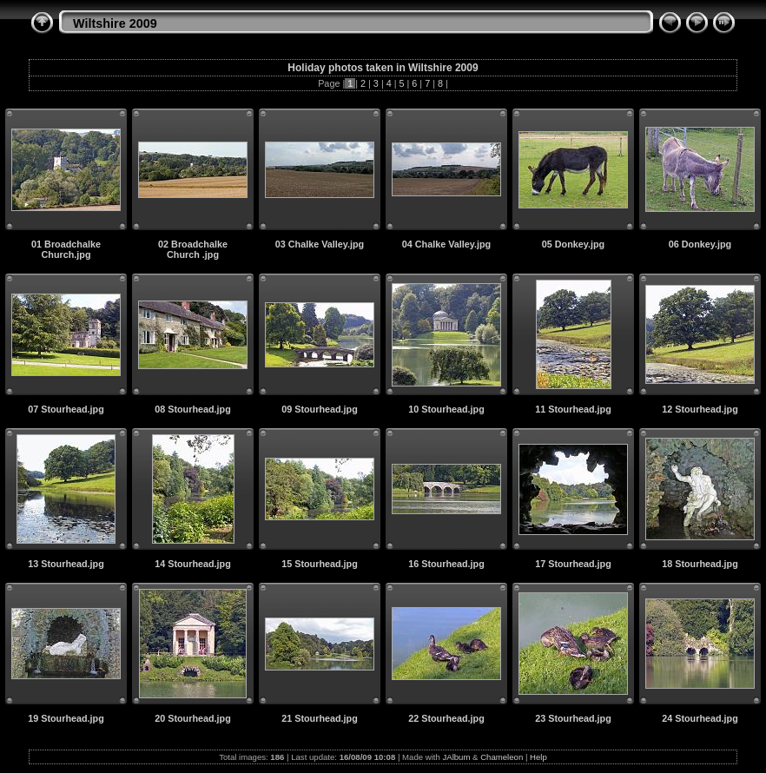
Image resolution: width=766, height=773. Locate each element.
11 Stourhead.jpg (573, 409)
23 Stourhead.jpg (573, 718)
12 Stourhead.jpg (700, 409)
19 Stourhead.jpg (66, 718)
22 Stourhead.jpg (446, 718)
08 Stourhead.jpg (193, 409)
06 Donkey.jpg (700, 244)
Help (538, 757)
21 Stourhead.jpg (319, 718)
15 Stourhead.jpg (319, 563)
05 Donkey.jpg (573, 244)
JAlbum (456, 757)
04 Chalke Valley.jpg (446, 244)
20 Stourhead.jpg (193, 718)
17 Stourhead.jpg (573, 563)
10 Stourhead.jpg (446, 409)
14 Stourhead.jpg (193, 563)
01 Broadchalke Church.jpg (66, 249)
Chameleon (501, 757)
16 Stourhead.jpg (446, 563)
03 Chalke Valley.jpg (319, 244)
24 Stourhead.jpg (700, 718)
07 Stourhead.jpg (66, 409)
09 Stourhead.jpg (319, 409)
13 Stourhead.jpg (66, 563)
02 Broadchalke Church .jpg (193, 249)
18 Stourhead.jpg (700, 563)
